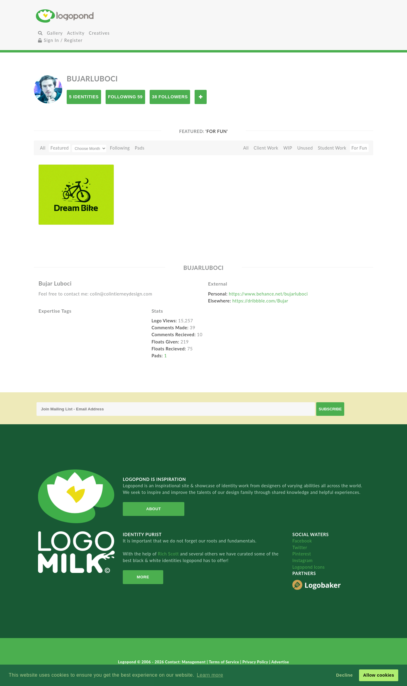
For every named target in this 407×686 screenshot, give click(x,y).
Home (92, 16)
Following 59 (125, 96)
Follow (201, 97)
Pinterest (301, 553)
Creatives (99, 33)
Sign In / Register (60, 40)
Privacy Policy (256, 662)
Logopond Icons (308, 567)
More (143, 577)
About (153, 509)
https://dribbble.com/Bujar (260, 300)
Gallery (55, 33)
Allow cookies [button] (378, 675)
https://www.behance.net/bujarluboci (268, 293)
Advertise (280, 662)
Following (120, 147)
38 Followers (170, 96)
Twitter (299, 547)
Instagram (302, 560)
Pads (140, 147)
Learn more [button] (210, 675)
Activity (75, 33)
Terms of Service (224, 662)
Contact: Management (186, 662)
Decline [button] (344, 675)
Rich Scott (169, 553)
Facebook (302, 540)
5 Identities (84, 96)
